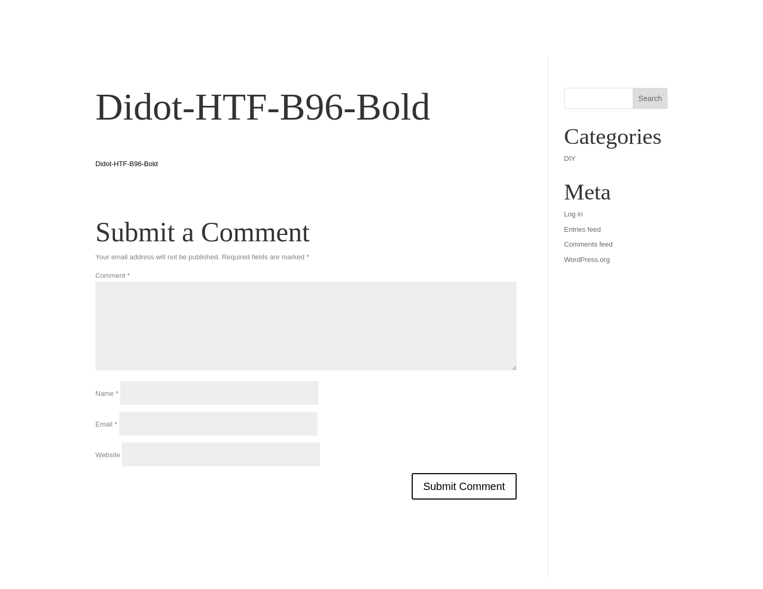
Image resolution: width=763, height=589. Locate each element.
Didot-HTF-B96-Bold (126, 164)
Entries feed (582, 229)
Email (106, 424)
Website (107, 455)
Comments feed (588, 244)
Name (106, 393)
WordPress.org (587, 260)
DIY (570, 158)
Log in (573, 214)
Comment (112, 275)
